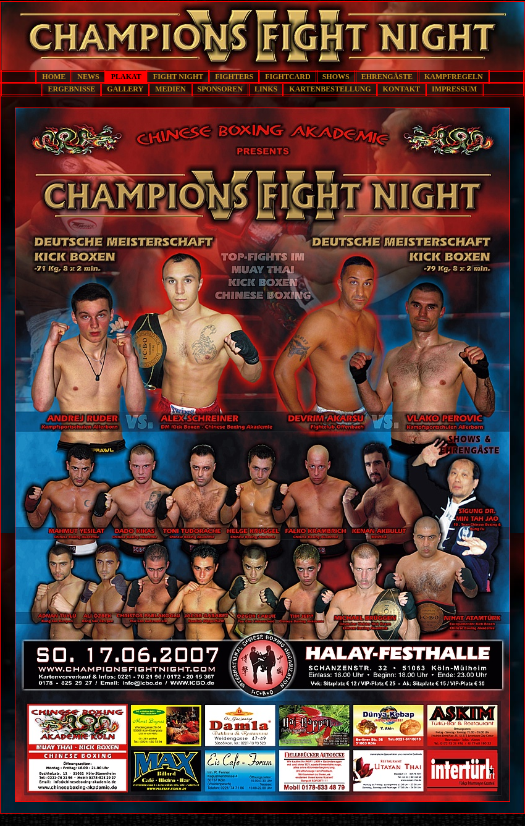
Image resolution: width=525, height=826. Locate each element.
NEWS (88, 76)
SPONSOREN (220, 89)
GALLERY (125, 89)
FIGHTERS (234, 76)
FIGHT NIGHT (178, 76)
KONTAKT (401, 89)
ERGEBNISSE (72, 89)
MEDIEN (170, 89)
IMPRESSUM (454, 89)
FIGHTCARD (287, 76)
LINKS (265, 89)
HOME (53, 76)
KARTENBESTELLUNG (330, 89)
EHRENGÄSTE (387, 76)
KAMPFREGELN (453, 76)
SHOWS (336, 76)
